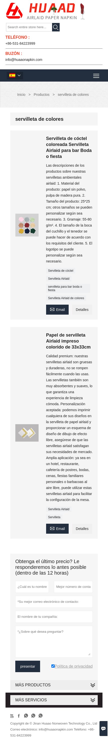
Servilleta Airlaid (58, 278)
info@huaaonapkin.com (24, 60)
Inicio (21, 95)
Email (57, 309)
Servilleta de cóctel (60, 270)
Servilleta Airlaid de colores (66, 298)
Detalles (82, 310)
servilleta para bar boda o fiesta (65, 288)
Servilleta (54, 517)
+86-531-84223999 (20, 43)
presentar (27, 666)
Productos (41, 95)
